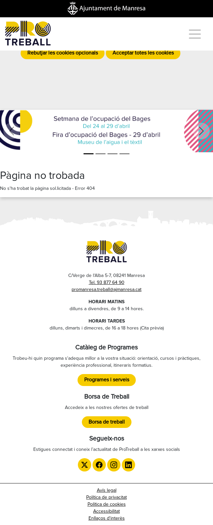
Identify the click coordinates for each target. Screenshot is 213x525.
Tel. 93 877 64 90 (106, 282)
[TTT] (124, 154)
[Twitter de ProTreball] (84, 464)
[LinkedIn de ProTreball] (128, 464)
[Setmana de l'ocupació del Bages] (89, 154)
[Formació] (101, 154)
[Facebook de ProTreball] (99, 464)
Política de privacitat (106, 497)
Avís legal (106, 490)
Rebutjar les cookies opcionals (62, 53)
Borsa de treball (107, 422)
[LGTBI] (112, 154)
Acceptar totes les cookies (143, 53)
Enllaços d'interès (107, 518)
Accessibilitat (106, 511)
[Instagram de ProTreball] (113, 464)
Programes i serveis (106, 379)
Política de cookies (107, 504)
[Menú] (194, 34)
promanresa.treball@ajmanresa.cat (106, 289)
